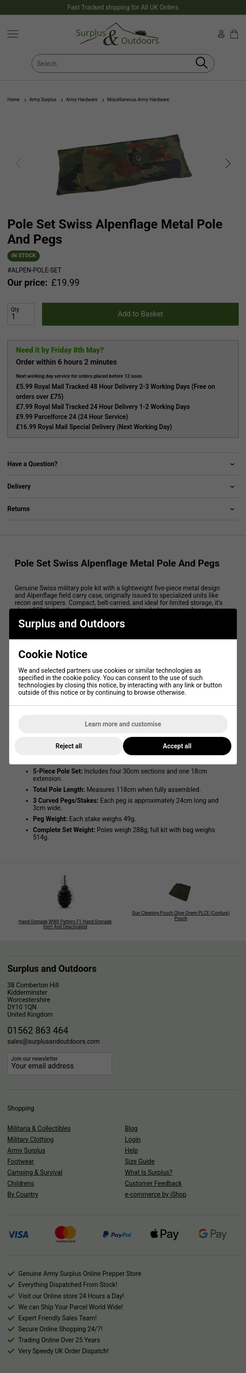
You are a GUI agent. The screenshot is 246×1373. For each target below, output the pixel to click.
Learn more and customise (123, 724)
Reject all (69, 746)
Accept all (177, 746)
